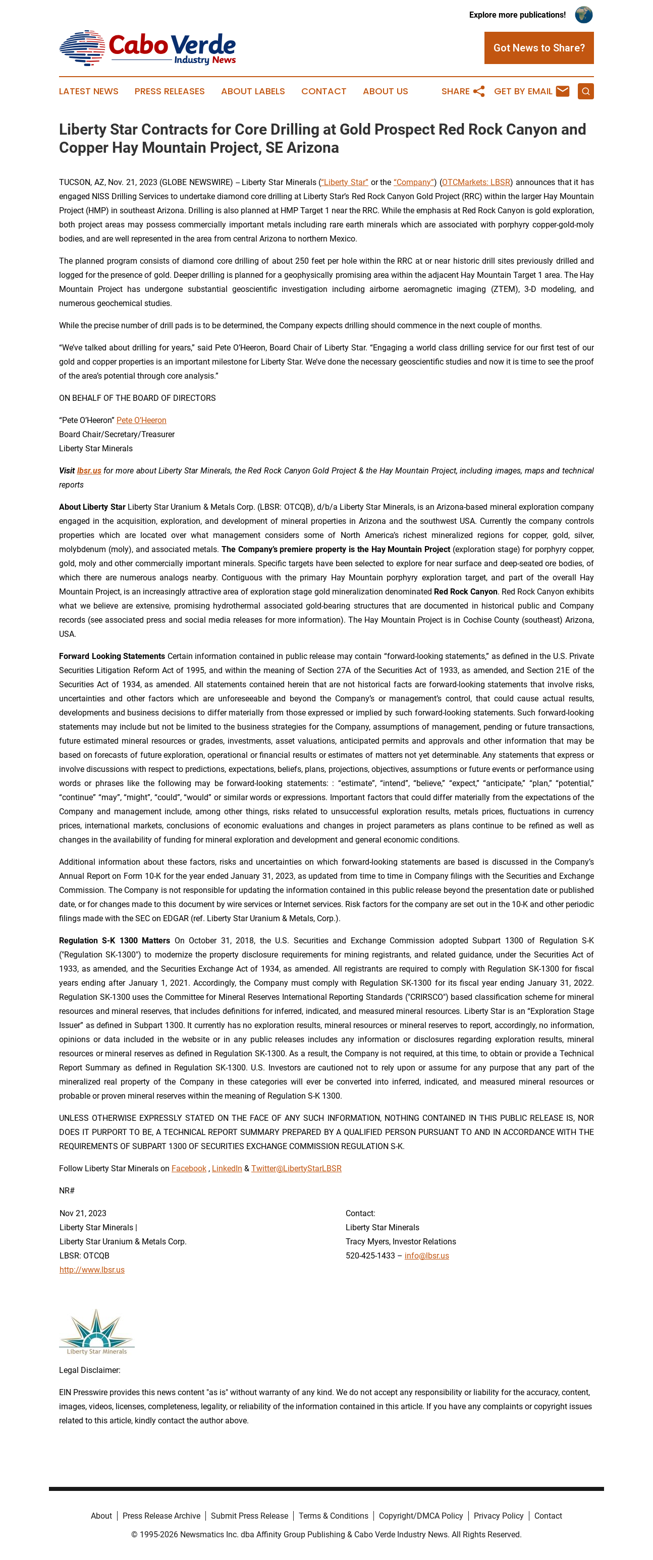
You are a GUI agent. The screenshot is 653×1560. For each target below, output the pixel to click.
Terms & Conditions (333, 1516)
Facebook (189, 1168)
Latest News (89, 91)
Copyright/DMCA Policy (421, 1516)
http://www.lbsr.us (92, 1270)
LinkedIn (227, 1168)
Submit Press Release (249, 1516)
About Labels (253, 91)
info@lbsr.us (427, 1256)
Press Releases (170, 91)
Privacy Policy (499, 1516)
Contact (324, 91)
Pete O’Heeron (142, 420)
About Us (385, 91)
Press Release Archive (161, 1516)
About (101, 1516)
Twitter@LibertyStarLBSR (296, 1168)
